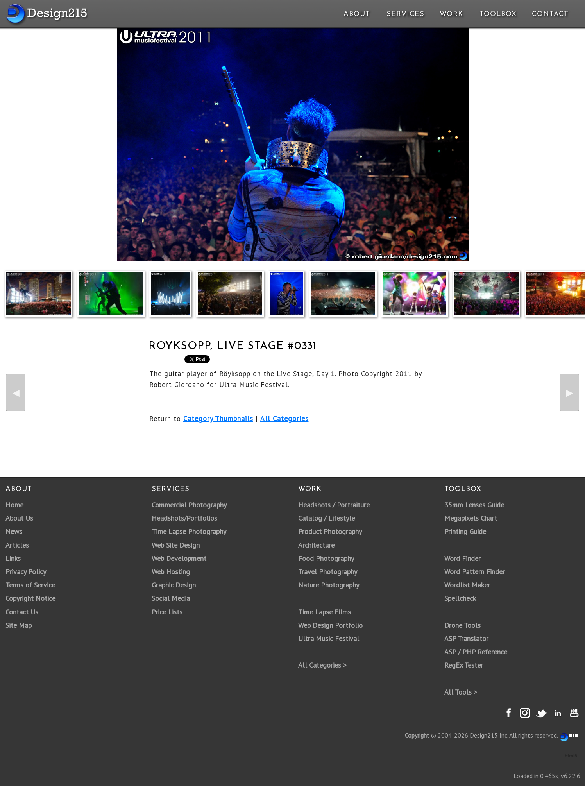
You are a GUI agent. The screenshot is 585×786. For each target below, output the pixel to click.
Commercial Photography (189, 504)
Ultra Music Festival (328, 638)
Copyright (417, 735)
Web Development (179, 558)
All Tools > (460, 692)
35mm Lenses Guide (474, 504)
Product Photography (330, 531)
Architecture (316, 545)
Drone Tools (462, 625)
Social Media (171, 598)
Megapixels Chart (470, 518)
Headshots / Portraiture (334, 504)
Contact (549, 14)
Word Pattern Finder (474, 571)
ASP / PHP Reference (475, 651)
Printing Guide (465, 531)
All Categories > (322, 665)
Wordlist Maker (467, 584)
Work (451, 14)
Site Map (18, 625)
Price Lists (167, 611)
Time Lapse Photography (189, 531)
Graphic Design (174, 584)
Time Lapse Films (324, 611)
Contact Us (21, 611)
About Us (19, 518)
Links (13, 558)
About (356, 14)
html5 (571, 756)
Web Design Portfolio (330, 625)
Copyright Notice (30, 598)
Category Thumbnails (218, 418)
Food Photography (326, 558)
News (13, 531)
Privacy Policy (25, 571)
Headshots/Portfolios (184, 518)
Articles (17, 545)
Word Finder (462, 558)
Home (14, 504)
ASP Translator (466, 638)
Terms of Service (30, 584)
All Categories (284, 418)
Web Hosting (171, 571)
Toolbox (498, 14)
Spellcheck (460, 598)
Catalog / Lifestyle (326, 518)
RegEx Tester (463, 665)
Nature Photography (328, 584)
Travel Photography (327, 571)
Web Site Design (176, 545)
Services (405, 14)
